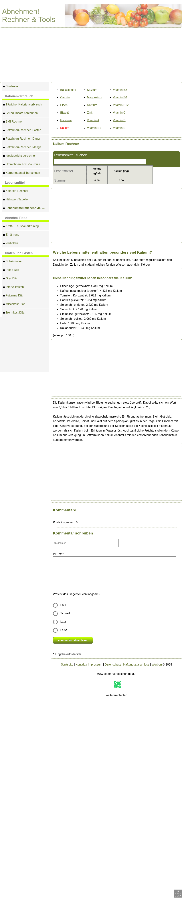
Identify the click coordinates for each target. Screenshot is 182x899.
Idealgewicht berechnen (19, 156)
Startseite (10, 87)
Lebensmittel (15, 182)
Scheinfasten (13, 262)
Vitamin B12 (121, 105)
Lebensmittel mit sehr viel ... (24, 208)
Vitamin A (93, 120)
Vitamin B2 (120, 89)
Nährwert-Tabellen (16, 200)
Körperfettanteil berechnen (21, 173)
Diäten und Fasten (19, 253)
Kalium (64, 127)
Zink (89, 112)
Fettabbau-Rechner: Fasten (22, 131)
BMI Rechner (13, 122)
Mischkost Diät (14, 304)
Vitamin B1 (94, 127)
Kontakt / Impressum (89, 664)
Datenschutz (113, 664)
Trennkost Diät (13, 313)
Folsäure (66, 120)
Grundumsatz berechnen (20, 113)
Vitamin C (119, 112)
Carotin (65, 97)
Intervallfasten (13, 287)
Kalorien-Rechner (15, 191)
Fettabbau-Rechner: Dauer (21, 139)
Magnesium (94, 97)
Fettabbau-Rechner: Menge (22, 148)
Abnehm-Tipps (16, 218)
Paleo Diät (11, 270)
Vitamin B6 (120, 97)
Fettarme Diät (13, 296)
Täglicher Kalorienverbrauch (22, 105)
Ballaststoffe (68, 89)
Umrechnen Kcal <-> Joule (21, 165)
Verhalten (10, 244)
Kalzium (92, 89)
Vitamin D (119, 120)
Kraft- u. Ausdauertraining (21, 227)
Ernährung (11, 235)
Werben (157, 664)
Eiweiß (64, 112)
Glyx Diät (10, 279)
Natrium (92, 105)
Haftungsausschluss (136, 664)
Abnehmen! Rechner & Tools (28, 15)
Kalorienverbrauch (19, 96)
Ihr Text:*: (59, 554)
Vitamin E (119, 127)
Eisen (64, 105)
